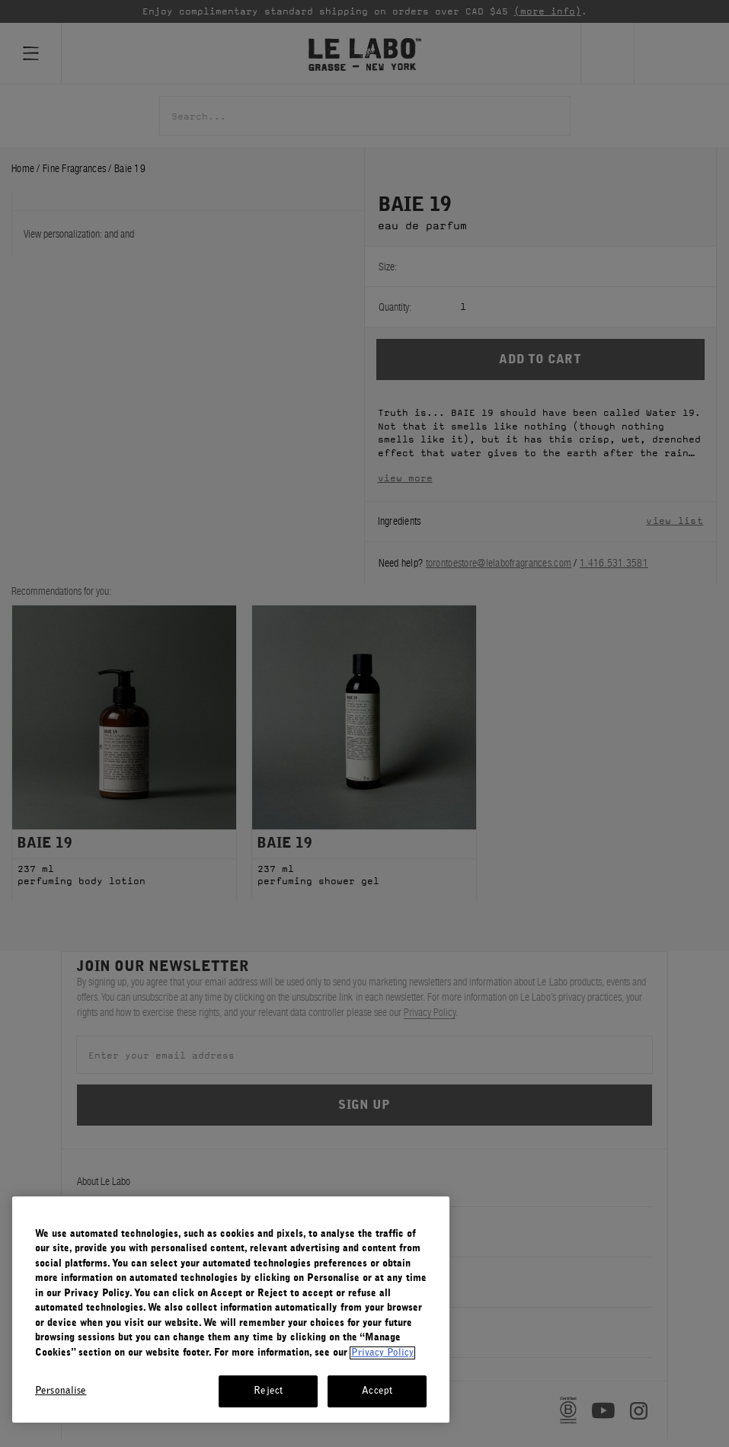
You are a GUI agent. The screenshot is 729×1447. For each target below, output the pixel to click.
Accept (377, 1391)
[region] (230, 1309)
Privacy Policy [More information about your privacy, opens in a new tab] (382, 1353)
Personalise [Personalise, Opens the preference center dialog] (60, 1391)
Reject (268, 1391)
